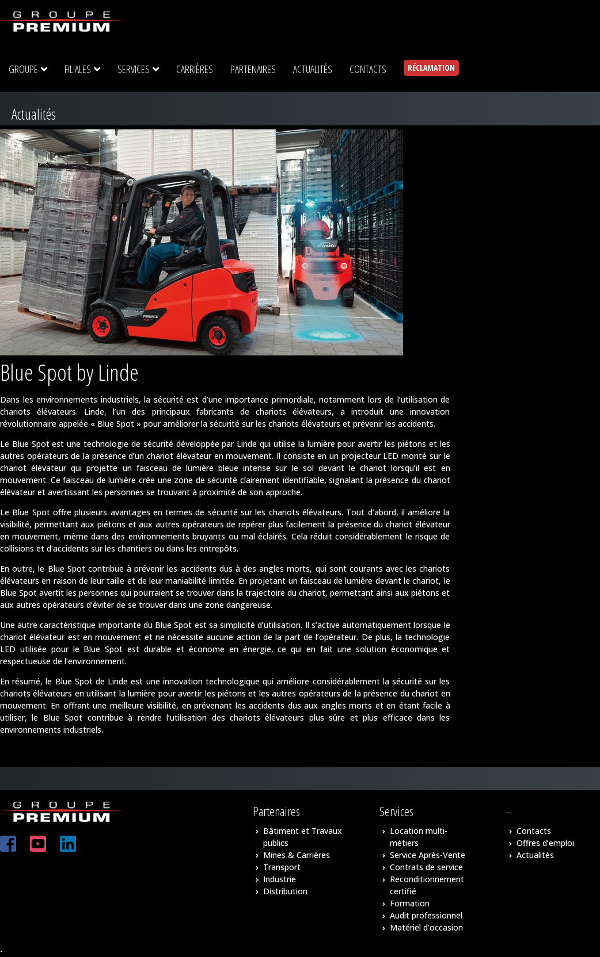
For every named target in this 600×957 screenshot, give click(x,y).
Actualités (535, 854)
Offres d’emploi (545, 842)
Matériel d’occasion (426, 927)
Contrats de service (426, 867)
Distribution (285, 891)
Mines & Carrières (296, 854)
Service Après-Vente (427, 854)
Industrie (279, 879)
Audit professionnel (426, 915)
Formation (410, 903)
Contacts (534, 830)
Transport (282, 867)
